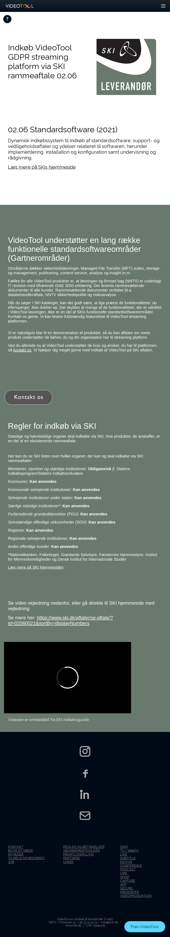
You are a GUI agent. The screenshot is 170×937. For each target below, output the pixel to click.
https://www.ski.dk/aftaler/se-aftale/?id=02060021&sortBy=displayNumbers (60, 620)
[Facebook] (85, 773)
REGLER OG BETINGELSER (83, 847)
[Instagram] (85, 751)
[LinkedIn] (85, 794)
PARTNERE (71, 858)
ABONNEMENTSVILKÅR (81, 851)
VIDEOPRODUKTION (136, 896)
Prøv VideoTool (145, 926)
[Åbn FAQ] (7, 19)
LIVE (123, 854)
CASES (68, 862)
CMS (123, 873)
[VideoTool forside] (19, 6)
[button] (163, 6)
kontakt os (22, 350)
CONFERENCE (131, 866)
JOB (11, 862)
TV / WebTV (129, 851)
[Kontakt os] (85, 815)
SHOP (124, 877)
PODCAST (128, 869)
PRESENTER (129, 892)
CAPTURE (127, 881)
